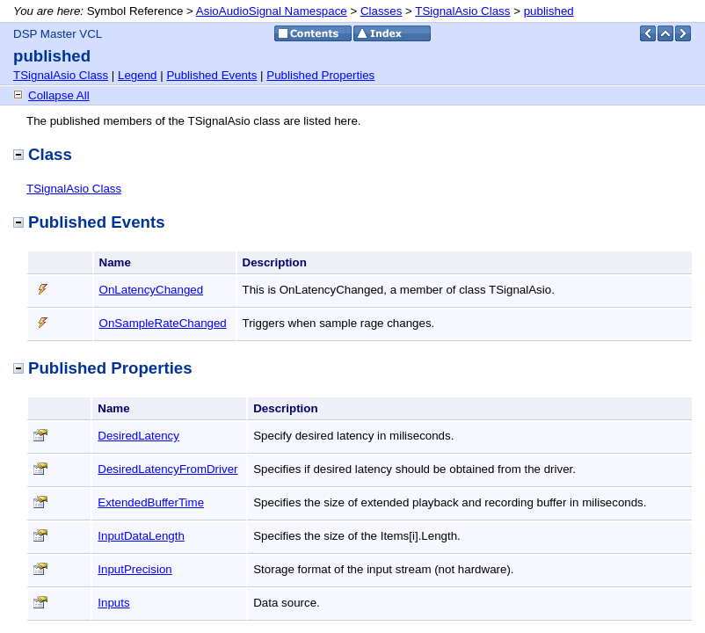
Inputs (113, 602)
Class (42, 154)
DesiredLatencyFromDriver (167, 469)
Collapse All (59, 95)
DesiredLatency (138, 435)
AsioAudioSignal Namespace (271, 11)
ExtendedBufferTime (151, 502)
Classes (381, 11)
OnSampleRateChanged (163, 323)
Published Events (211, 75)
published (549, 11)
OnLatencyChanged (151, 289)
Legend (137, 75)
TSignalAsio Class (462, 11)
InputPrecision (134, 569)
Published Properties (320, 75)
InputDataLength (141, 535)
